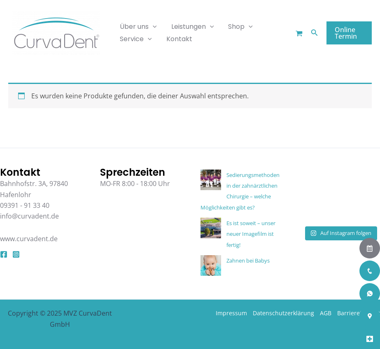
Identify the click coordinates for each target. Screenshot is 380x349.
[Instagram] (16, 254)
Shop (237, 27)
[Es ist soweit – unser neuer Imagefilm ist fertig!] (210, 228)
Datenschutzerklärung (283, 313)
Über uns (137, 27)
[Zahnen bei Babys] (210, 265)
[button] (313, 33)
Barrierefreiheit (358, 313)
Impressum (231, 313)
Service (135, 39)
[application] (152, 27)
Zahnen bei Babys (248, 260)
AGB (325, 313)
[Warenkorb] (297, 33)
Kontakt (177, 39)
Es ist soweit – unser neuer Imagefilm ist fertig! (250, 234)
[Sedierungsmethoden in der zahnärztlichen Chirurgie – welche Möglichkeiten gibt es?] (210, 180)
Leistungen (190, 27)
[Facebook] (3, 254)
